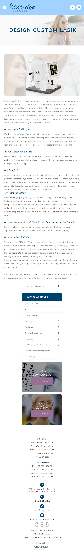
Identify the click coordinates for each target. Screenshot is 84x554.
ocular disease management (37, 351)
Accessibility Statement (31, 537)
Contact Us (41, 414)
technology (30, 357)
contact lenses (31, 315)
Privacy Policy (48, 537)
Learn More (41, 381)
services (28, 309)
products (29, 339)
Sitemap (58, 537)
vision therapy (31, 303)
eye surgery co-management (38, 345)
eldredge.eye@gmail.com (42, 519)
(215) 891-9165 (42, 501)
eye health (29, 327)
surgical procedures (33, 333)
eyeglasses (29, 321)
